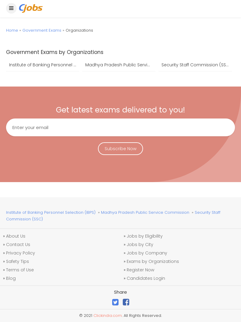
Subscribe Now (120, 149)
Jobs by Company (147, 253)
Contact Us (18, 245)
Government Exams (41, 30)
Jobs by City (140, 245)
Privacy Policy (20, 253)
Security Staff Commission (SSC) (196, 65)
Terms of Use (20, 270)
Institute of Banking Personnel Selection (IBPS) (44, 65)
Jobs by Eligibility (145, 236)
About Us (15, 236)
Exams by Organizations (153, 261)
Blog (11, 278)
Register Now (140, 270)
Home (12, 30)
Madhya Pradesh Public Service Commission (120, 65)
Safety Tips (17, 261)
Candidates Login (146, 278)
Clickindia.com (107, 315)
